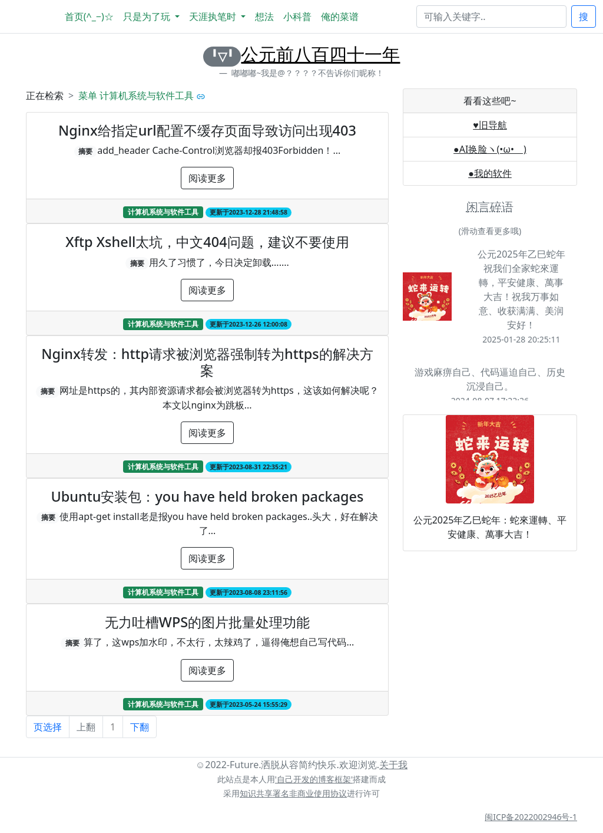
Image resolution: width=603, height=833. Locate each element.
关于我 (393, 764)
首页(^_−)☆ (89, 16)
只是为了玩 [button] (148, 16)
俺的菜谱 (340, 16)
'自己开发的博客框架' (314, 779)
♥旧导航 (490, 124)
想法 (264, 16)
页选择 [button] (48, 726)
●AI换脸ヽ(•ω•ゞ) (489, 149)
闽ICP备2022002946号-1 (531, 816)
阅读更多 (207, 178)
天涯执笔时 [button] (213, 16)
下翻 (139, 726)
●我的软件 (490, 173)
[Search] (491, 16)
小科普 (297, 16)
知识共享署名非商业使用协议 (293, 793)
